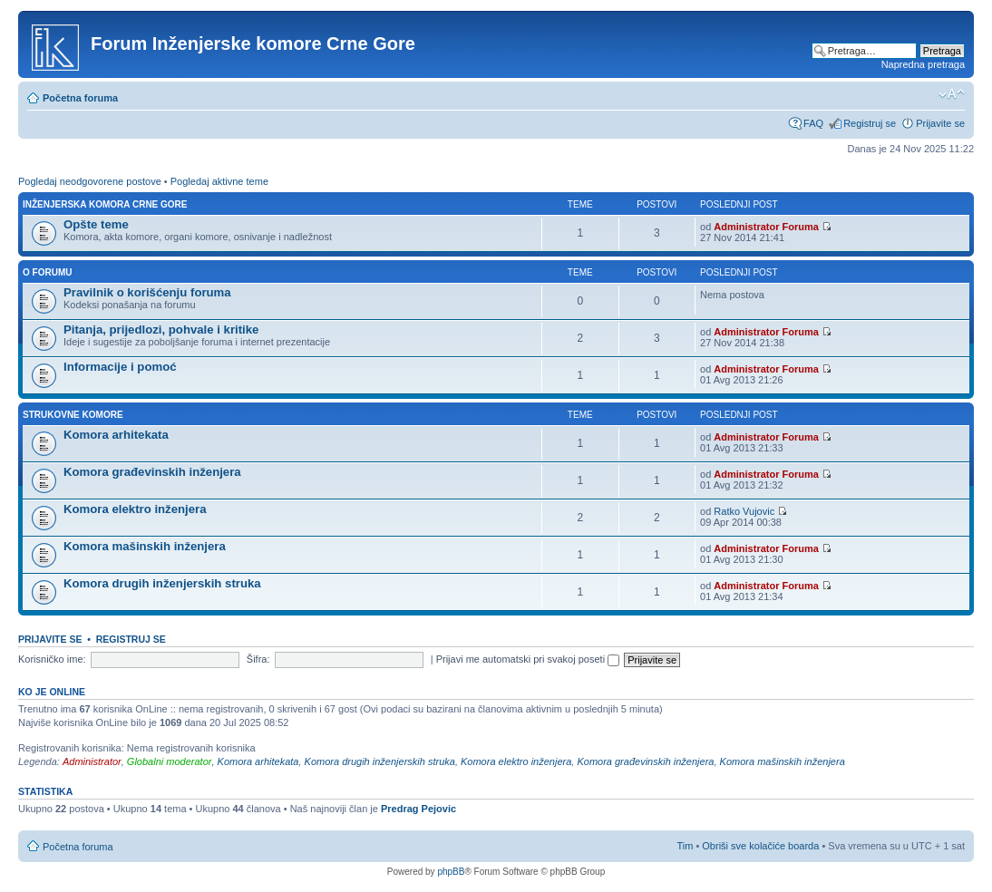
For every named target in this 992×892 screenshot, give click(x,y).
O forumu (47, 272)
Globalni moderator (169, 761)
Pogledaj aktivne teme (219, 181)
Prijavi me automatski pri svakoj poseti (528, 659)
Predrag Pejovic (418, 808)
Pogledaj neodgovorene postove (89, 181)
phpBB (450, 872)
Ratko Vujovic (744, 511)
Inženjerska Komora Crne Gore (105, 204)
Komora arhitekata (116, 434)
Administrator (92, 761)
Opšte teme (96, 224)
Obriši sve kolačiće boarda (760, 845)
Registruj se (869, 123)
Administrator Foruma (766, 226)
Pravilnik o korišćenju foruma (147, 292)
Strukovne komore (73, 415)
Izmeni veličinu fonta (952, 94)
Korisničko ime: (52, 659)
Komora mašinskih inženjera (144, 546)
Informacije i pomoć (120, 366)
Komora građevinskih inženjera (152, 472)
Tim (684, 845)
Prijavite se (940, 123)
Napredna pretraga (923, 64)
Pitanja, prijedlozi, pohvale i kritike (160, 329)
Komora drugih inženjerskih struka (162, 583)
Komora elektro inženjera (135, 509)
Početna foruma (80, 97)
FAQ (813, 123)
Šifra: (258, 659)
